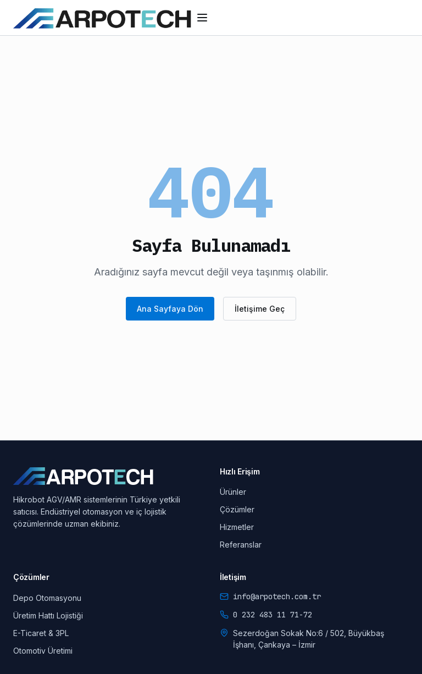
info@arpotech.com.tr (277, 596)
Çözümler (237, 509)
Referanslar (241, 544)
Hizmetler (237, 527)
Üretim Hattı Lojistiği (48, 615)
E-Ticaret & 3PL (41, 633)
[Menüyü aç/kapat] (202, 18)
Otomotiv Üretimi (43, 650)
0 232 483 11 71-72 (272, 615)
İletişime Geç (260, 308)
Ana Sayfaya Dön (170, 308)
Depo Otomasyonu (47, 598)
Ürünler (233, 491)
